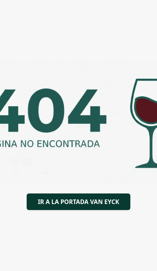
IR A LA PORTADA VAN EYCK (78, 202)
